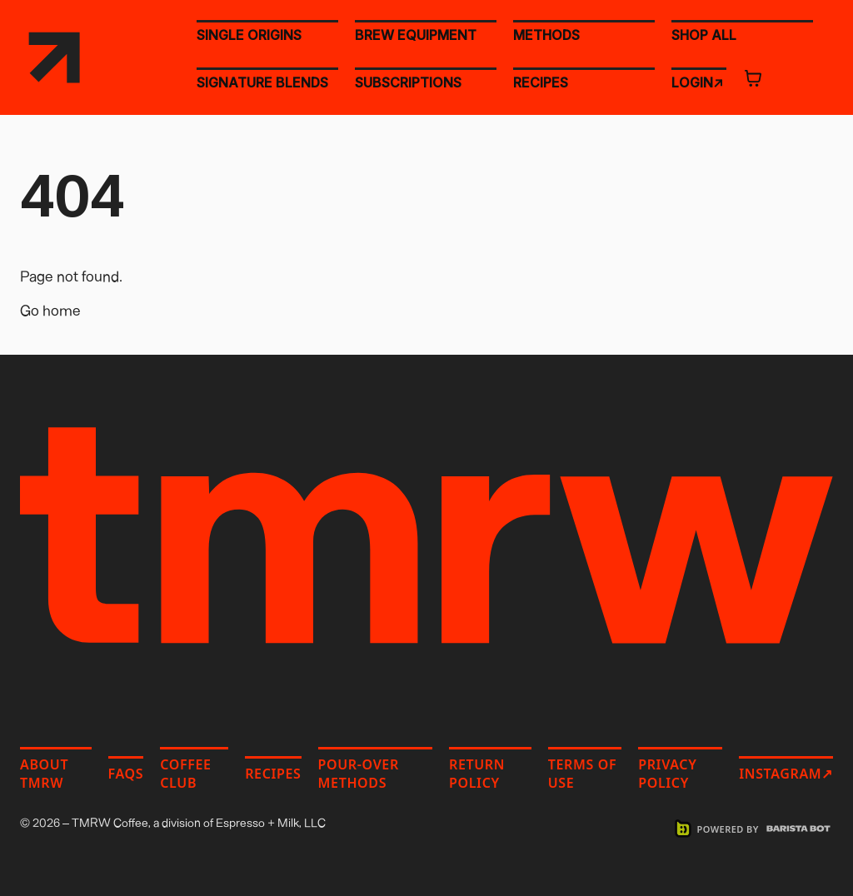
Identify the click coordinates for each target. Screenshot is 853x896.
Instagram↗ (786, 773)
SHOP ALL (703, 34)
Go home (50, 310)
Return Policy (477, 773)
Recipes (273, 773)
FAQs (126, 773)
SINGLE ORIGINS (249, 35)
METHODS (546, 35)
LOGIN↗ (697, 81)
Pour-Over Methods (358, 773)
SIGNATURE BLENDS (262, 82)
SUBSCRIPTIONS (408, 82)
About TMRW (44, 773)
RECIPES (540, 82)
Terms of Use (582, 773)
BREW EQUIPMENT (415, 35)
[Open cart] (753, 78)
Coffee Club (185, 773)
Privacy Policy (667, 773)
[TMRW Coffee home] (54, 57)
